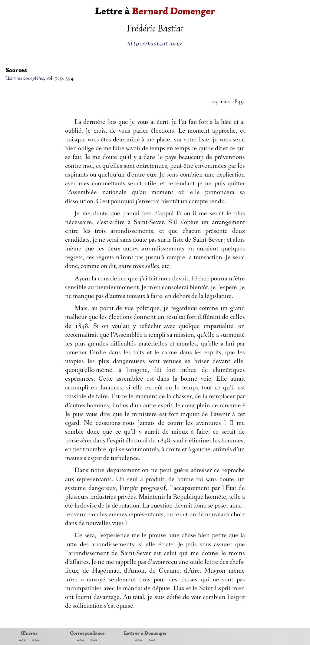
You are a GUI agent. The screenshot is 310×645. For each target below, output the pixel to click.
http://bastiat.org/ (155, 43)
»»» (35, 640)
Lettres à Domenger (145, 633)
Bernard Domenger (173, 11)
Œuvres (29, 633)
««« (22, 640)
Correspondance (87, 633)
